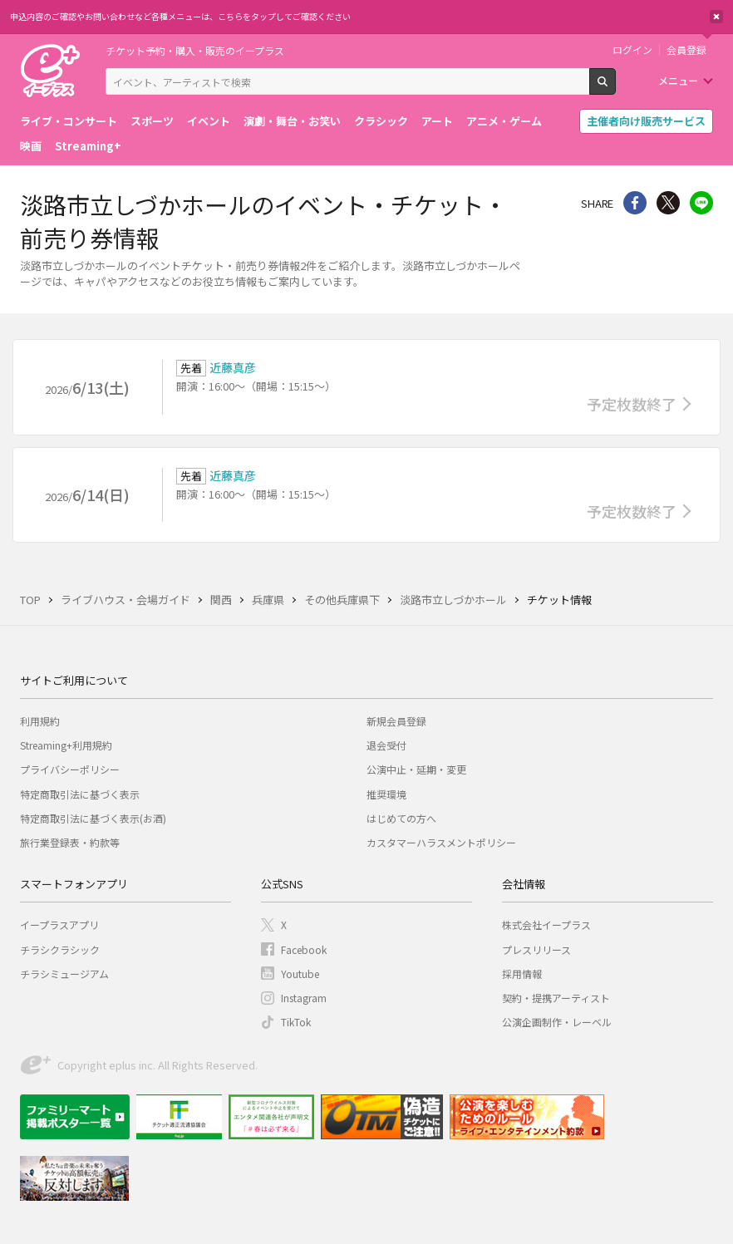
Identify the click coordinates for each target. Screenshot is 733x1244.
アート (437, 121)
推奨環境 (386, 794)
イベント (208, 121)
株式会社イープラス (546, 924)
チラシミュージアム (64, 973)
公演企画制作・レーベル (557, 1022)
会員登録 (686, 50)
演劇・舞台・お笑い (292, 121)
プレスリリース (536, 949)
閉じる (716, 16)
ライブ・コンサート (68, 121)
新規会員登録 (396, 721)
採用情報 (522, 973)
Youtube (300, 973)
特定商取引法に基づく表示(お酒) (93, 818)
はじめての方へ (401, 818)
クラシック (381, 121)
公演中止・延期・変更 (416, 769)
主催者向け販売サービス (646, 121)
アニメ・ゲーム (504, 121)
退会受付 (386, 745)
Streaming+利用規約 (66, 745)
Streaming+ (88, 146)
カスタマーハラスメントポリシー (441, 842)
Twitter (668, 202)
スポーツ (152, 121)
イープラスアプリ (59, 924)
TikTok (296, 1022)
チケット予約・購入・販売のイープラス (195, 50)
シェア (635, 202)
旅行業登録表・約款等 (70, 842)
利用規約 (40, 721)
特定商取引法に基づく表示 (80, 794)
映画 (31, 146)
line (701, 202)
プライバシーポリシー (70, 769)
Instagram (304, 998)
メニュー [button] (678, 80)
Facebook (304, 949)
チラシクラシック (60, 949)
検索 (615, 88)
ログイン (632, 50)
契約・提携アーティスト (556, 998)
